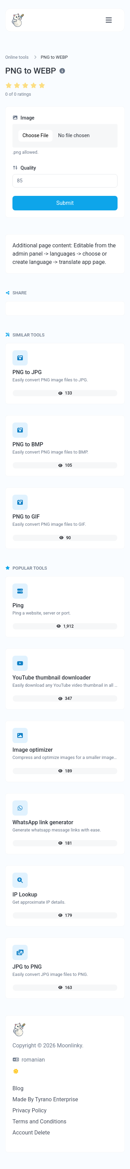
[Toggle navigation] (109, 20)
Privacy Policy (29, 1110)
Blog (18, 1088)
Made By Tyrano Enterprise (45, 1099)
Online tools (17, 57)
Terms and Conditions (39, 1121)
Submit (65, 203)
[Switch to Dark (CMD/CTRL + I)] (15, 1071)
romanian (29, 1059)
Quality (24, 168)
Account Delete (31, 1132)
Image (23, 118)
